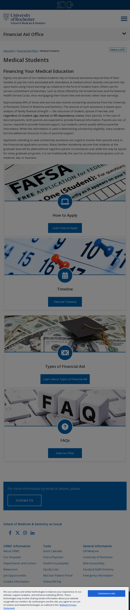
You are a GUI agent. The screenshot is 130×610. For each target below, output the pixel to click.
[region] (64, 598)
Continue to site (106, 593)
